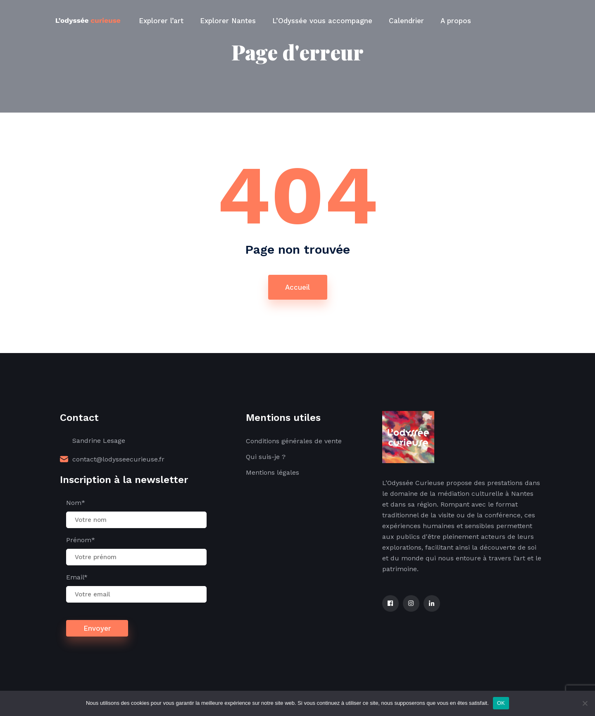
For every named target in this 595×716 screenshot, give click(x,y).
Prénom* (80, 540)
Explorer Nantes (228, 21)
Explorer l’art (161, 21)
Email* (77, 577)
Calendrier (406, 21)
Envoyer (97, 628)
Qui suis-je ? (266, 457)
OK (501, 703)
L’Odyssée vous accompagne (322, 21)
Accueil (297, 287)
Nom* (75, 503)
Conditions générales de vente (294, 441)
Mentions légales (272, 472)
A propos (455, 21)
